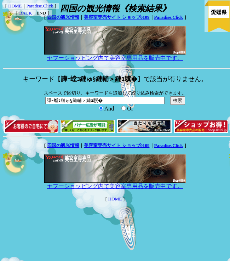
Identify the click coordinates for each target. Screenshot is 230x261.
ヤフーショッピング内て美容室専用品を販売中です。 (115, 55)
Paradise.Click (40, 5)
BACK (25, 13)
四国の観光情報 (63, 17)
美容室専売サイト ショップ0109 (116, 17)
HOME (15, 5)
